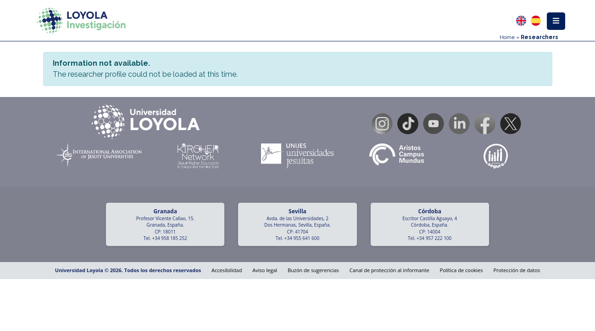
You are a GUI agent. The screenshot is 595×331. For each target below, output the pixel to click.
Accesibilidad (226, 270)
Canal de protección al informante (389, 270)
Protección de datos (516, 270)
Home (507, 37)
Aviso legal (264, 270)
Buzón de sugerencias (313, 270)
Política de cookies (461, 270)
